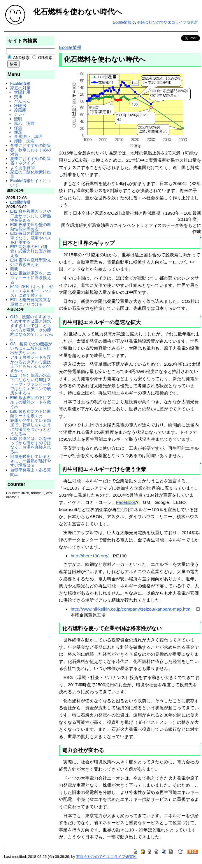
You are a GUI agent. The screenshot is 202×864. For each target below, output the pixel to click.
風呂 (18, 123)
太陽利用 (22, 92)
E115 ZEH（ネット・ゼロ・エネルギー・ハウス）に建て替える (31, 291)
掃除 (18, 140)
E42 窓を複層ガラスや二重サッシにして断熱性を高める (30, 215)
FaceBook (126, 502)
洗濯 (30, 140)
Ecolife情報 (122, 22)
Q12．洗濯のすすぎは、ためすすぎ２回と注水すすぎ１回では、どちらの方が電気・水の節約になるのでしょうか (32, 327)
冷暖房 (20, 105)
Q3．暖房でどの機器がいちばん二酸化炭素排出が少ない (31, 348)
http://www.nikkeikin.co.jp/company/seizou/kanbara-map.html (131, 609)
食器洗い (22, 136)
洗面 (30, 123)
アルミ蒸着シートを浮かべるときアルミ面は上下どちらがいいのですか (30, 364)
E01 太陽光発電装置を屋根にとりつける (30, 301)
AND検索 (19, 57)
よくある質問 (22, 167)
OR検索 (42, 57)
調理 (38, 136)
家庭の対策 (20, 88)
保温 (18, 127)
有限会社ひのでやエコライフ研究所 (167, 22)
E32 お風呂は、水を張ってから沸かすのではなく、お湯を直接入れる (30, 445)
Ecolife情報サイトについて (30, 182)
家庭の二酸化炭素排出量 (30, 174)
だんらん (22, 101)
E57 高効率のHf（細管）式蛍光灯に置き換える (30, 251)
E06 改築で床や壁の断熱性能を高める (30, 226)
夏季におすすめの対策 (30, 158)
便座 (18, 132)
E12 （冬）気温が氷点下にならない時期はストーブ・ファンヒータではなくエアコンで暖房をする (30, 384)
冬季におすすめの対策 (30, 145)
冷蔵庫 (20, 110)
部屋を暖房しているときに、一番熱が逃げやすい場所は (30, 460)
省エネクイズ (22, 163)
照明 (18, 118)
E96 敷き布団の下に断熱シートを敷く (30, 413)
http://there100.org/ (89, 555)
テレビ (20, 114)
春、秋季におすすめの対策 (30, 152)
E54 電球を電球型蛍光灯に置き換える (30, 262)
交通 (18, 96)
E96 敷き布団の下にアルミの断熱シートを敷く (30, 402)
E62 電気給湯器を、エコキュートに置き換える (30, 277)
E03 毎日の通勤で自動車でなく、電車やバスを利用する (30, 237)
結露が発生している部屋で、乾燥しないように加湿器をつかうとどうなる (30, 427)
